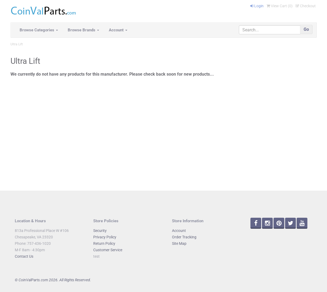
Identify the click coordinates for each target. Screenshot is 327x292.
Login (257, 6)
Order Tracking (184, 237)
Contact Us (24, 256)
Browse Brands (83, 30)
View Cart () (280, 6)
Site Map (179, 243)
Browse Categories (39, 30)
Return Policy (104, 243)
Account (118, 30)
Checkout (306, 6)
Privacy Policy (104, 237)
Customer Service (107, 250)
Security (100, 230)
